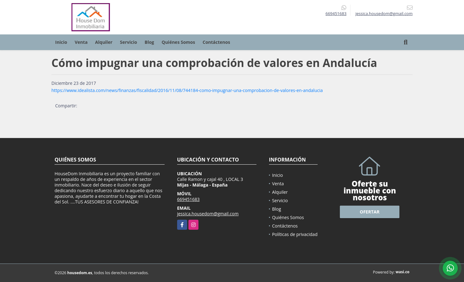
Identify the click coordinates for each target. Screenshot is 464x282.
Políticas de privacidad (295, 234)
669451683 (335, 13)
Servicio (128, 42)
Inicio (61, 42)
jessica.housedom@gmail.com (208, 214)
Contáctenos (216, 42)
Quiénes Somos (178, 42)
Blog (149, 42)
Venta (81, 42)
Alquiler (103, 42)
